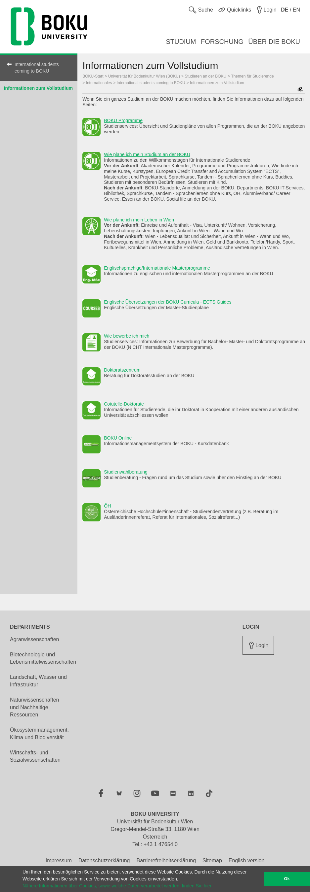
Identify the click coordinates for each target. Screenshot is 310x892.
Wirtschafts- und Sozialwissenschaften (35, 756)
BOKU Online (118, 438)
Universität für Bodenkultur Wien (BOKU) (144, 76)
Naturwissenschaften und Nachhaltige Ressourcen (34, 707)
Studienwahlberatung (126, 472)
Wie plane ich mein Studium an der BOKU (147, 154)
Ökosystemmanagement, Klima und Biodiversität (39, 733)
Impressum (59, 860)
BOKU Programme (123, 120)
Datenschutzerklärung (104, 860)
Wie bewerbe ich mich (126, 336)
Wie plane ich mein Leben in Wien (139, 219)
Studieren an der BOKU (205, 76)
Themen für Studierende (252, 76)
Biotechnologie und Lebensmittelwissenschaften (43, 658)
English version (247, 860)
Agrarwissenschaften (34, 639)
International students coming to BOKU (37, 68)
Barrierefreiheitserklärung (166, 860)
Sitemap (212, 860)
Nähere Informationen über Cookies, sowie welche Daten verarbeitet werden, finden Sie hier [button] (116, 885)
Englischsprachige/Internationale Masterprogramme (157, 268)
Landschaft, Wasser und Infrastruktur (38, 680)
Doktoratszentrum (122, 370)
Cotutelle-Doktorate (124, 404)
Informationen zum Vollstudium (38, 88)
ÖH (107, 506)
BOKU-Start (92, 76)
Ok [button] (287, 878)
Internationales (99, 83)
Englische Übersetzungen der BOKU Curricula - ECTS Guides (167, 302)
